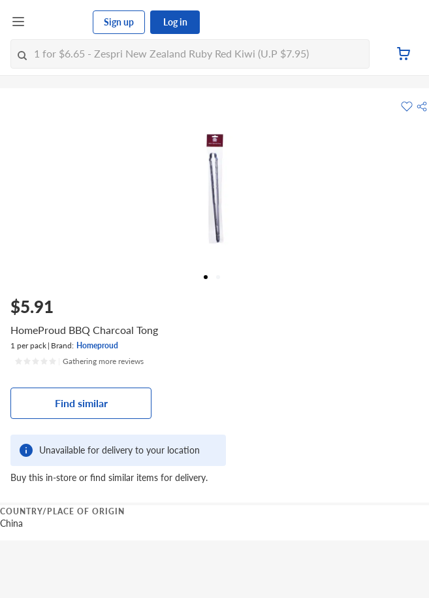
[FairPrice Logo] (59, 22)
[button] (422, 106)
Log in (175, 21)
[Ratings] (79, 361)
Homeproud (97, 345)
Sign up (119, 21)
